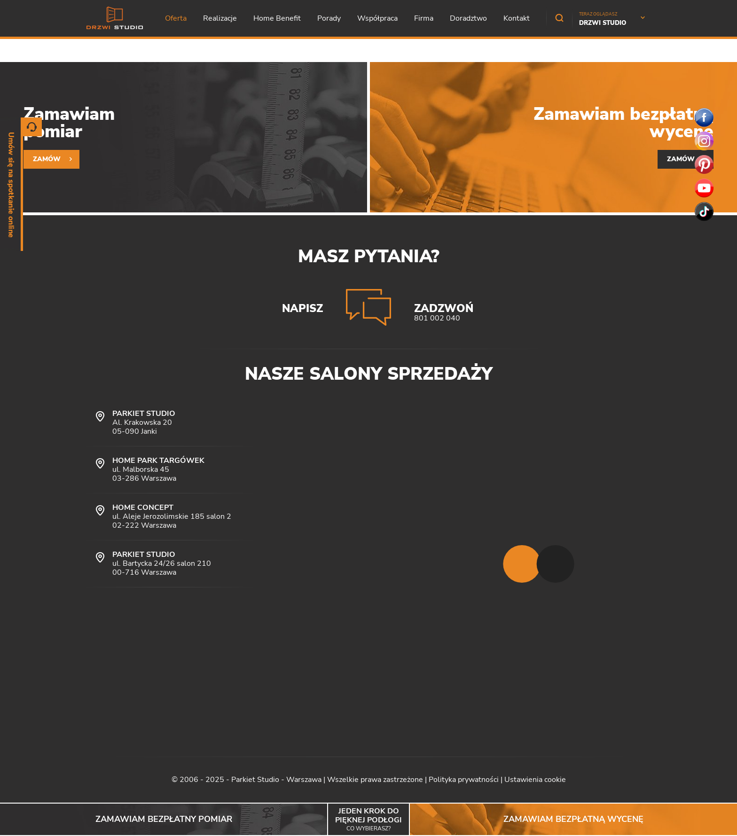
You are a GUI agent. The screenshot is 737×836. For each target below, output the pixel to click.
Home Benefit (277, 18)
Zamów (47, 159)
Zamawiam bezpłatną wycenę (573, 819)
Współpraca (377, 18)
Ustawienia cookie (535, 779)
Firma (423, 18)
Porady (329, 18)
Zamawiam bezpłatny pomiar (163, 819)
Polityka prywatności (464, 779)
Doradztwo (468, 18)
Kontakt (516, 18)
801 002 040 (437, 318)
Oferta (176, 18)
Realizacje (220, 18)
